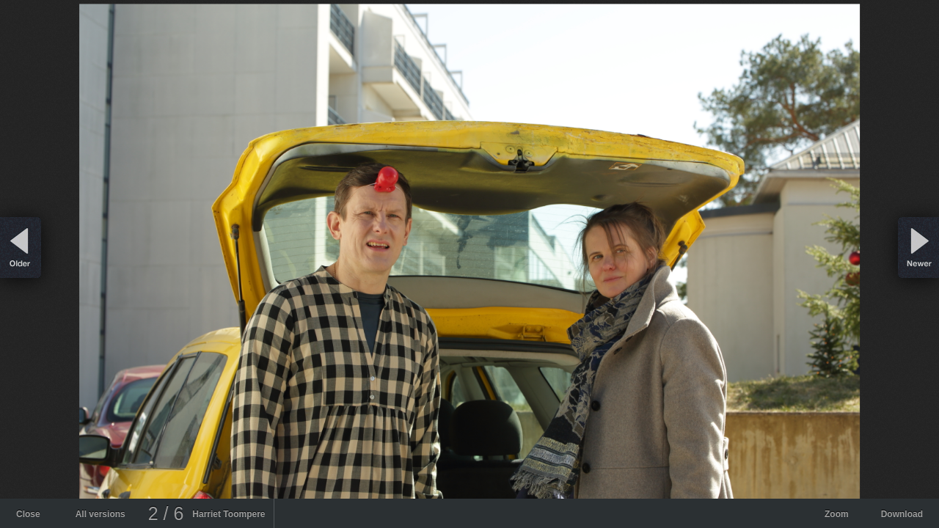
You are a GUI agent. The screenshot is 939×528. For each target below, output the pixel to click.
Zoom (837, 514)
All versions (100, 514)
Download (902, 514)
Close (28, 514)
